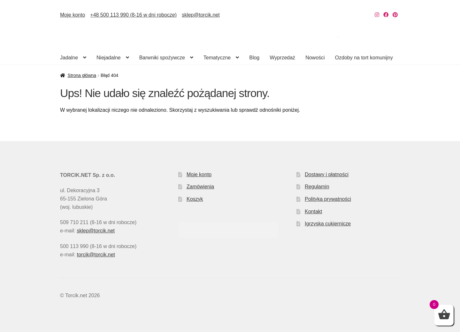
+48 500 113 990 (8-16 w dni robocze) (133, 15)
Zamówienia (200, 186)
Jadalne (69, 57)
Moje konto (72, 15)
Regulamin (317, 186)
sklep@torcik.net (201, 15)
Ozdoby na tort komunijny (364, 57)
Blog (254, 57)
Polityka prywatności (328, 199)
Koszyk (195, 199)
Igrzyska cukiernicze (328, 223)
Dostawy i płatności (327, 174)
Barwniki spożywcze (162, 57)
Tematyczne (217, 57)
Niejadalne (108, 57)
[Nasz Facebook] (385, 15)
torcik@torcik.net (96, 254)
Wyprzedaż (282, 57)
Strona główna (82, 75)
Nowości (315, 57)
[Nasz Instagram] (377, 15)
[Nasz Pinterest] (395, 15)
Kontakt (313, 211)
